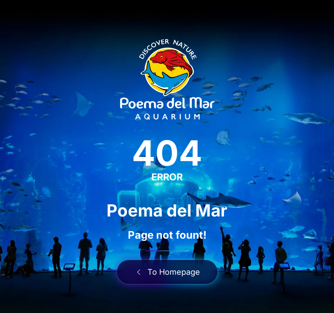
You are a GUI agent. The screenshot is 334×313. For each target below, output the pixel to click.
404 (167, 153)
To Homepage (167, 271)
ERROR (167, 177)
